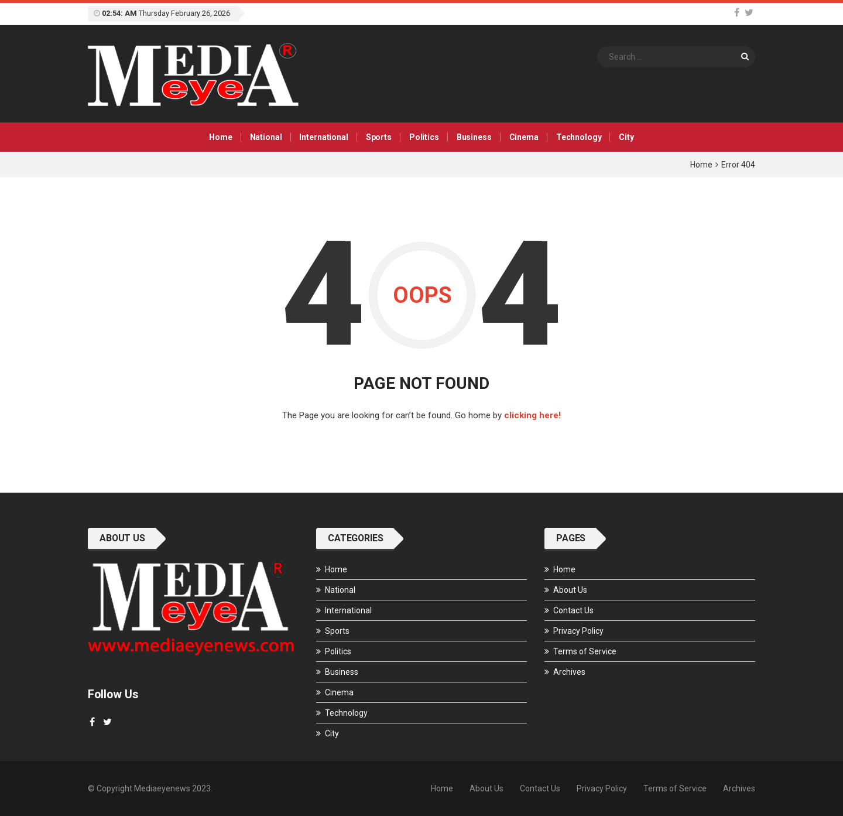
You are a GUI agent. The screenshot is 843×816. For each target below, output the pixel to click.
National (266, 137)
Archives (569, 672)
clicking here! (532, 415)
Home (220, 137)
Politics (424, 137)
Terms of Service (584, 651)
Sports (379, 137)
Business (474, 137)
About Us (570, 590)
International (323, 137)
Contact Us (573, 610)
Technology (579, 137)
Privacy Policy (578, 631)
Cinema (524, 137)
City (626, 137)
